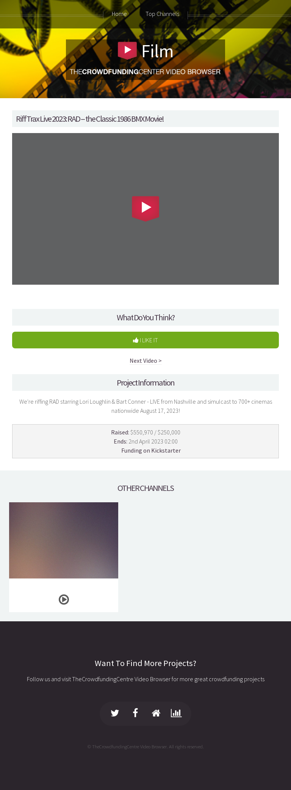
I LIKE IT (145, 340)
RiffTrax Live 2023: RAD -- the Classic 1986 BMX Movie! (90, 118)
